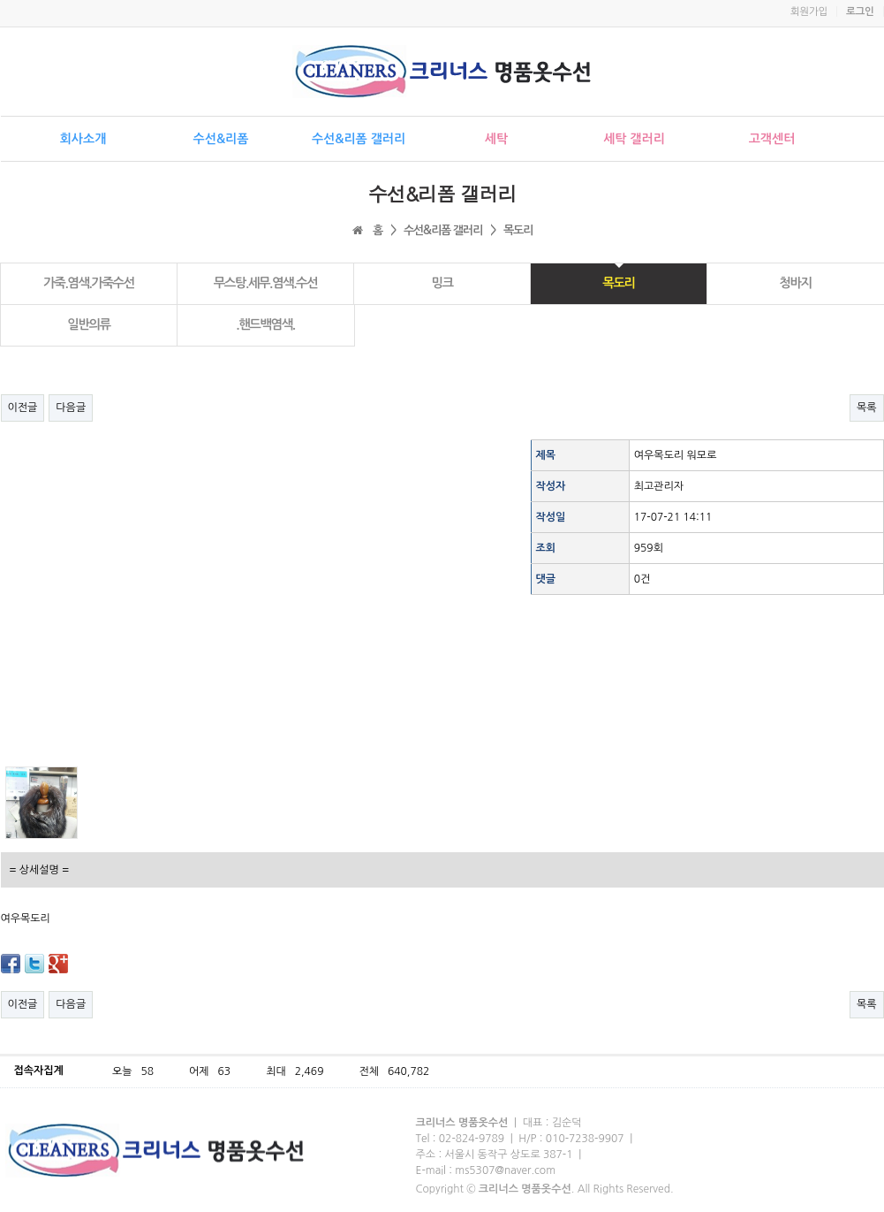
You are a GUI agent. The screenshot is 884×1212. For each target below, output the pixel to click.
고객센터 (772, 139)
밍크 (441, 283)
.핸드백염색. (265, 324)
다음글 (71, 407)
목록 (867, 407)
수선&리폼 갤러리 (358, 139)
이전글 (23, 407)
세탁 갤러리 (634, 139)
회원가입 (808, 11)
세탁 (496, 139)
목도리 (618, 283)
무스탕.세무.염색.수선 (266, 283)
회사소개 (83, 139)
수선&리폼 (221, 139)
